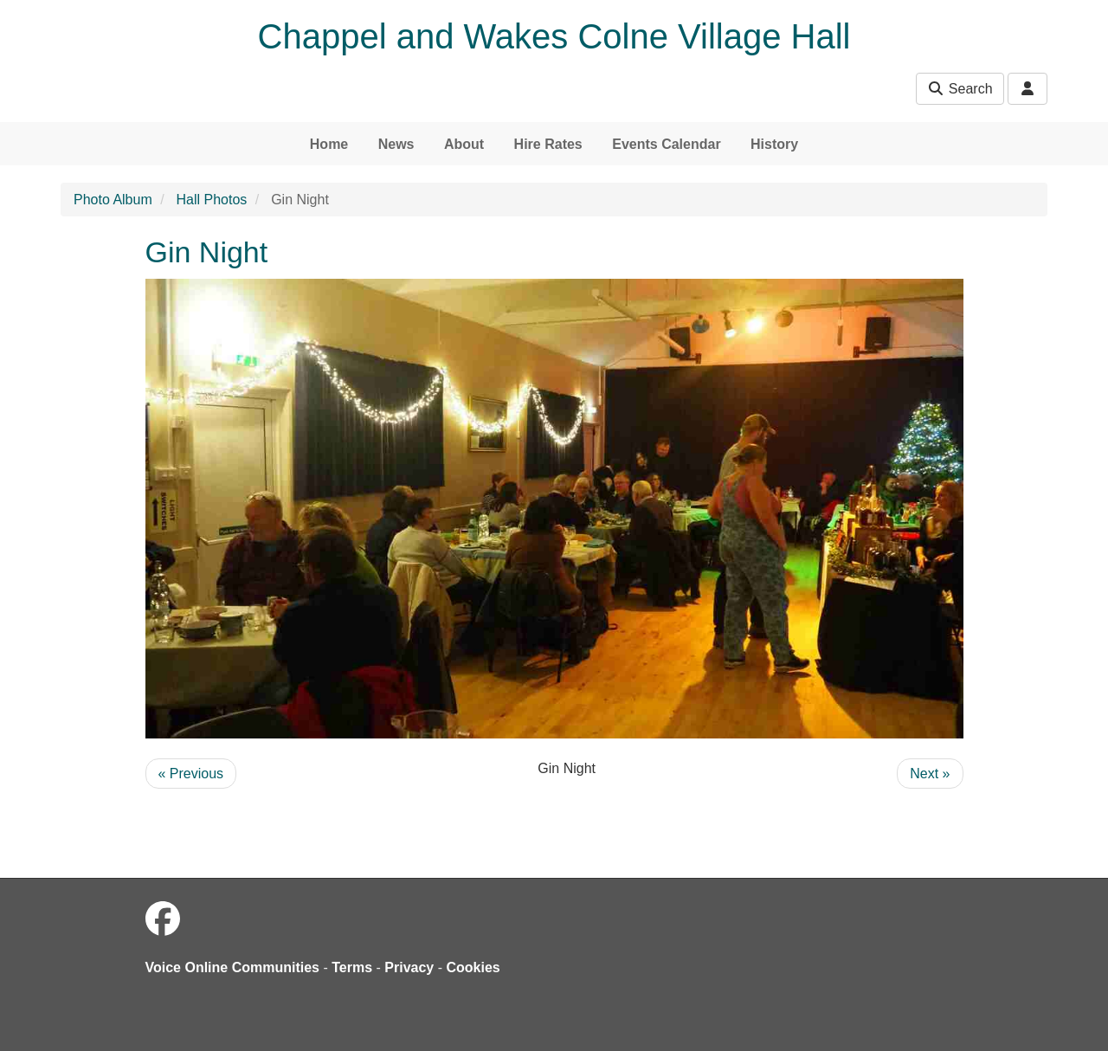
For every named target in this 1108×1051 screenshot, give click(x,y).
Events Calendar (666, 144)
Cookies (473, 967)
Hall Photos (212, 199)
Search (959, 88)
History (774, 144)
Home (329, 144)
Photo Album (113, 199)
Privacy (409, 967)
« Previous (191, 773)
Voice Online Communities (232, 967)
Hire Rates (548, 144)
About (464, 144)
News (396, 144)
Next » (930, 773)
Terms (352, 967)
